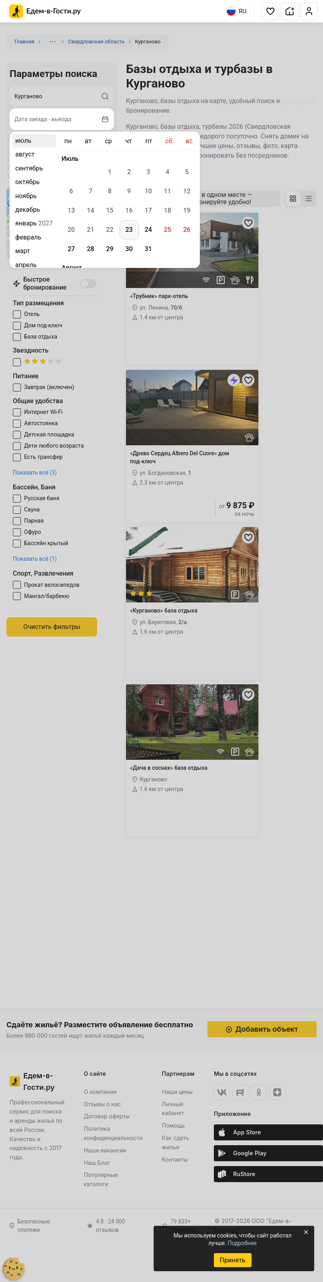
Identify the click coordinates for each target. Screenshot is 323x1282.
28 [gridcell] (90, 249)
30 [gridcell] (128, 249)
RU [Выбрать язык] (236, 11)
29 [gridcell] (109, 249)
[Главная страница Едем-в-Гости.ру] (45, 11)
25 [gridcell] (167, 229)
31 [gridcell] (148, 249)
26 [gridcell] (186, 229)
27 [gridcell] (71, 249)
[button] (270, 11)
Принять (232, 1260)
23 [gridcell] (128, 229)
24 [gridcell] (148, 229)
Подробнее (242, 1243)
